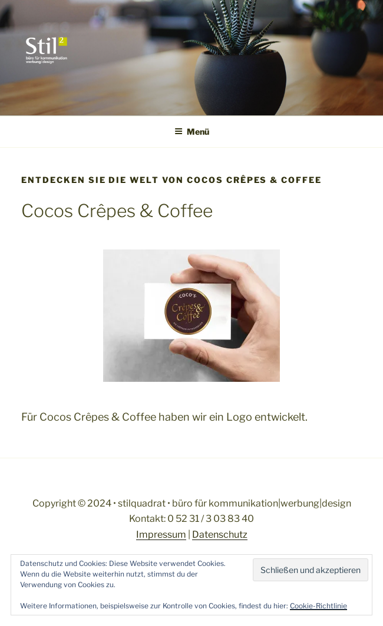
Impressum (161, 534)
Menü (191, 131)
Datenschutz (219, 534)
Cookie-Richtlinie (318, 605)
